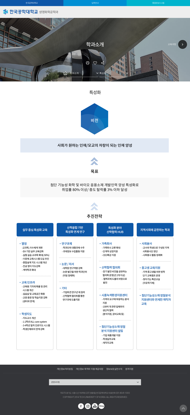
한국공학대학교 (32, 3)
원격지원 (129, 369)
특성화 (102, 73)
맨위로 (183, 408)
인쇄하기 (87, 63)
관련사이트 (55, 382)
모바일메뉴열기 (184, 12)
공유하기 (102, 63)
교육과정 (172, 44)
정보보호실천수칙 (114, 369)
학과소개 (74, 73)
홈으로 (65, 73)
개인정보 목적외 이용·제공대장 (89, 369)
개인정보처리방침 (65, 369)
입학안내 (95, 3)
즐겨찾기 (95, 63)
